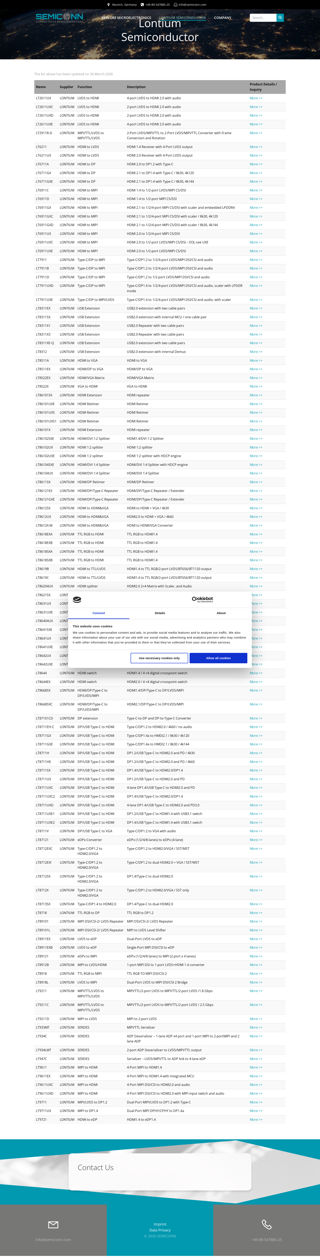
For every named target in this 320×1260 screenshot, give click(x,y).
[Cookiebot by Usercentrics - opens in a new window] (195, 600)
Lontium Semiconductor (182, 17)
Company (222, 17)
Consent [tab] (99, 613)
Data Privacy (160, 1234)
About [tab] (221, 613)
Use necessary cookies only (159, 658)
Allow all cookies (218, 658)
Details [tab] (160, 613)
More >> (256, 99)
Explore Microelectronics (126, 17)
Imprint (160, 1228)
